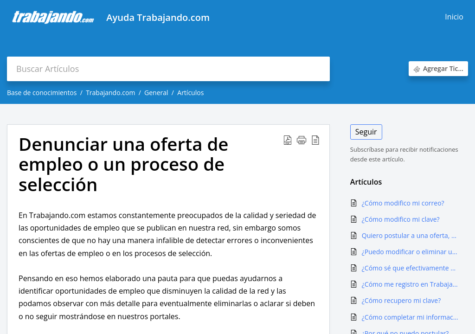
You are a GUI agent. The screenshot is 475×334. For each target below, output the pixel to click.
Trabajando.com (110, 92)
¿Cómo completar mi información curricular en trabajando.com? (410, 317)
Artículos (190, 92)
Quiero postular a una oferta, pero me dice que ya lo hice (410, 235)
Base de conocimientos (42, 92)
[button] (287, 140)
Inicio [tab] (454, 17)
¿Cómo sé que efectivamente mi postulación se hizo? (410, 267)
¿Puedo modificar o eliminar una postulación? (410, 251)
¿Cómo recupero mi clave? (401, 300)
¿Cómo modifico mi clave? (401, 219)
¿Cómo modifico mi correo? (403, 203)
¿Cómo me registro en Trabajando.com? (410, 284)
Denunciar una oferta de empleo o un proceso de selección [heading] (123, 164)
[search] (168, 69)
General (156, 92)
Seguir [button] (366, 132)
